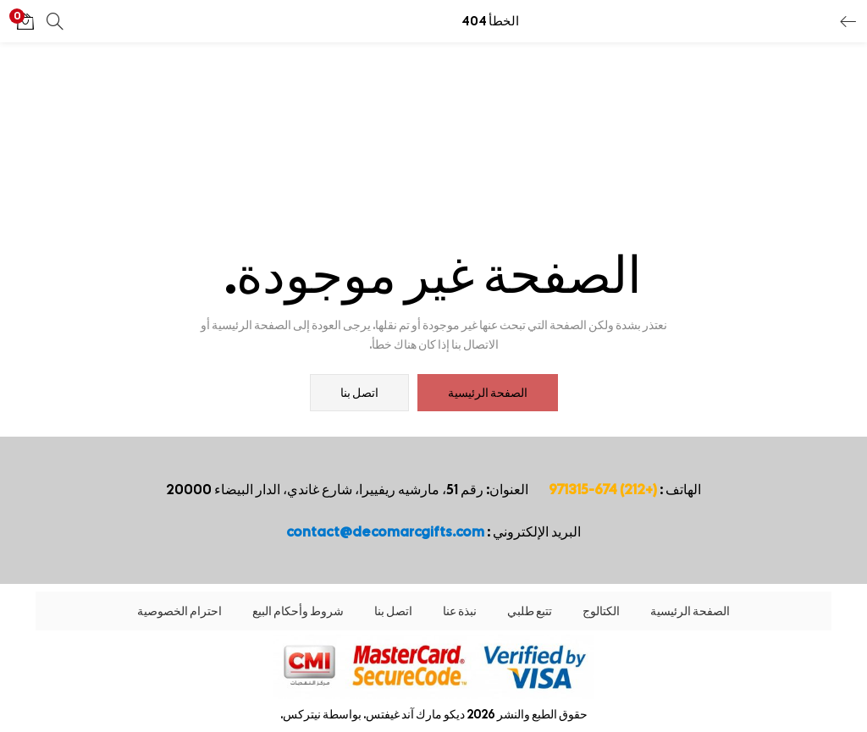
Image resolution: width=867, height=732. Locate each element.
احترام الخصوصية (179, 611)
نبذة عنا (460, 611)
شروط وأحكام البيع (298, 611)
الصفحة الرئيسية (487, 392)
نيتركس (302, 714)
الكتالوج (601, 611)
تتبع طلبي (529, 611)
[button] (25, 21)
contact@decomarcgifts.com (385, 532)
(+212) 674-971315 (603, 489)
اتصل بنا (359, 392)
